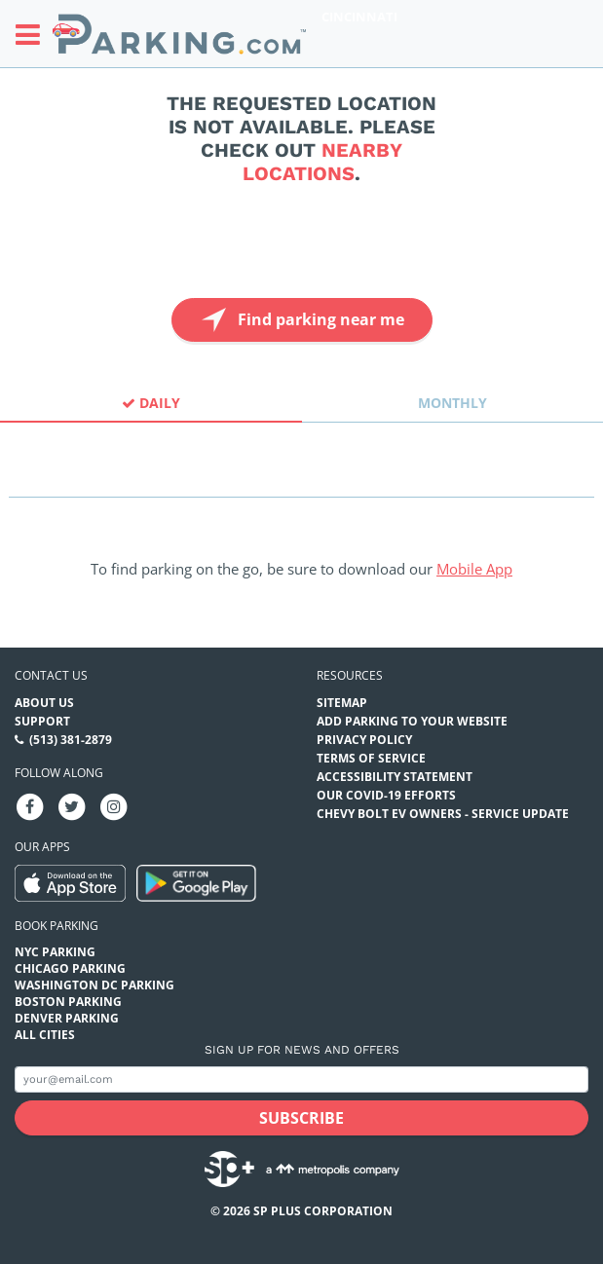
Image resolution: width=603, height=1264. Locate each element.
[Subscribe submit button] (301, 1117)
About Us (44, 702)
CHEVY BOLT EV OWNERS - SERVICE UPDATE (443, 813)
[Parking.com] (179, 33)
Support (42, 721)
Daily (151, 402)
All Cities (45, 1034)
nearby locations (322, 161)
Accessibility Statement (394, 776)
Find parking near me (300, 320)
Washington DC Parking (94, 985)
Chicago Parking (70, 968)
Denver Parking (67, 1018)
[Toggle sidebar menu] (34, 34)
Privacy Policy (364, 739)
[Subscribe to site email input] (301, 1079)
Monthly (452, 402)
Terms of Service (371, 758)
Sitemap (342, 702)
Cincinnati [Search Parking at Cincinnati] (359, 16)
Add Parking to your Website (412, 721)
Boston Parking (68, 1001)
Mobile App (474, 568)
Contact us (51, 675)
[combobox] (301, 480)
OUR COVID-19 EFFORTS (386, 795)
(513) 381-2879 (70, 739)
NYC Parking (55, 952)
